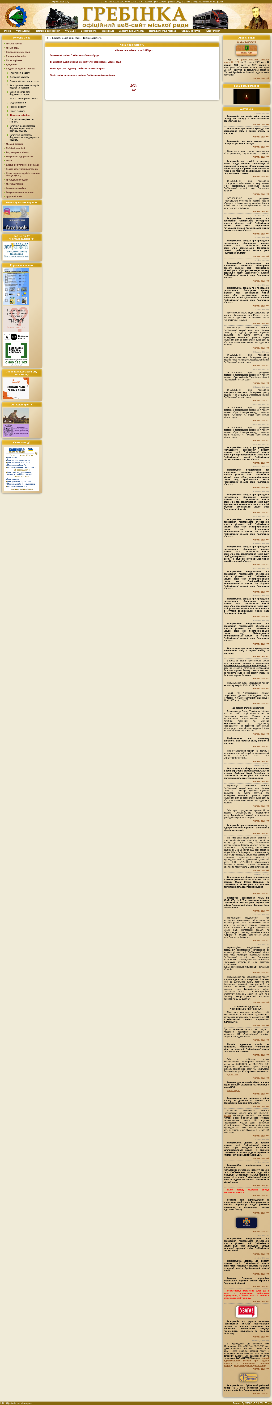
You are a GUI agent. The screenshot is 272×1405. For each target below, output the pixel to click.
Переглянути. (233, 1090)
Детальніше (232, 1074)
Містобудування (14, 184)
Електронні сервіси (16, 56)
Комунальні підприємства (19, 156)
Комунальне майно (16, 188)
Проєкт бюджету (17, 111)
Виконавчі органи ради (18, 52)
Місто (9, 161)
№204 (227, 1115)
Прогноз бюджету (18, 107)
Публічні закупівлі (15, 148)
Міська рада (12, 48)
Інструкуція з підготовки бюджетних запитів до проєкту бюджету (24, 137)
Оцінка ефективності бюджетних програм (20, 93)
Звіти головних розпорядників (24, 98)
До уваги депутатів (246, 42)
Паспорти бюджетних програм (24, 81)
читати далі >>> (261, 78)
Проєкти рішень (14, 60)
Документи (11, 64)
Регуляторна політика (17, 152)
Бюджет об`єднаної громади (20, 69)
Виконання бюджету (19, 77)
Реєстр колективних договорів (22, 169)
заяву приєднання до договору (250, 1365)
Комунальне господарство (19, 192)
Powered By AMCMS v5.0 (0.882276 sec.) (252, 1403)
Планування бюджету (20, 73)
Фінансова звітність (20, 115)
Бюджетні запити (18, 103)
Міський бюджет (14, 144)
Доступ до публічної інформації (22, 165)
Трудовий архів (14, 196)
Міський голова (14, 44)
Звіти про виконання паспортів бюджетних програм (24, 86)
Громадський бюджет (17, 180)
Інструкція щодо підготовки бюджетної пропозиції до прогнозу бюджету (22, 128)
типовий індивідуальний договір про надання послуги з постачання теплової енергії (246, 1362)
